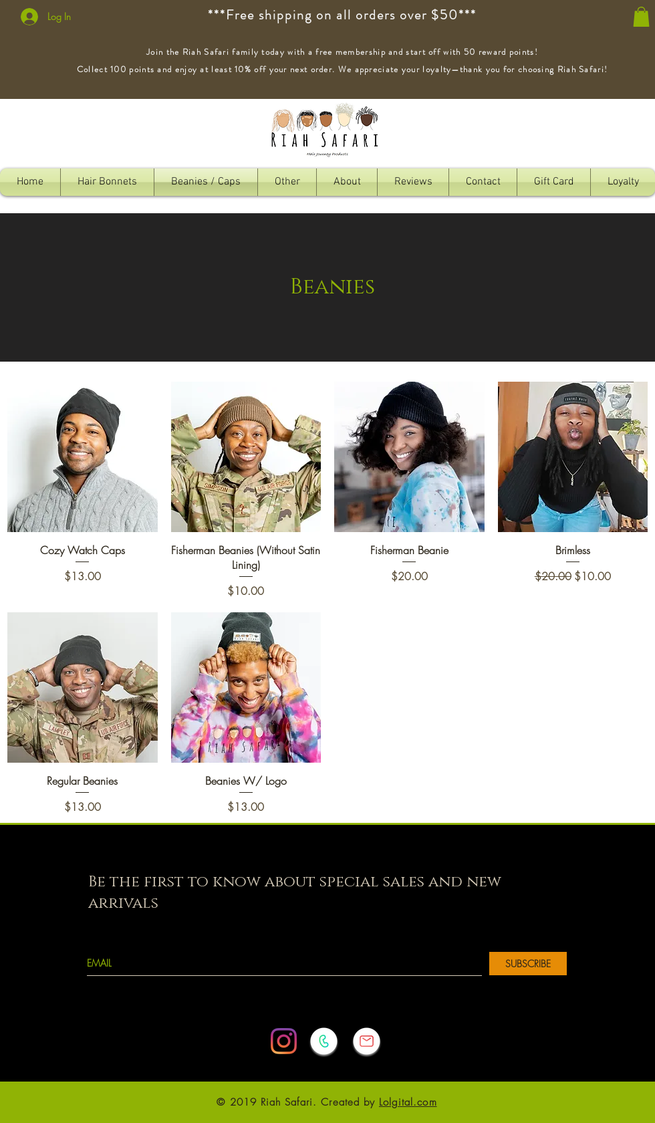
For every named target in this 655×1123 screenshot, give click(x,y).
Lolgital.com (408, 1102)
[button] (641, 17)
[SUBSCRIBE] (528, 963)
